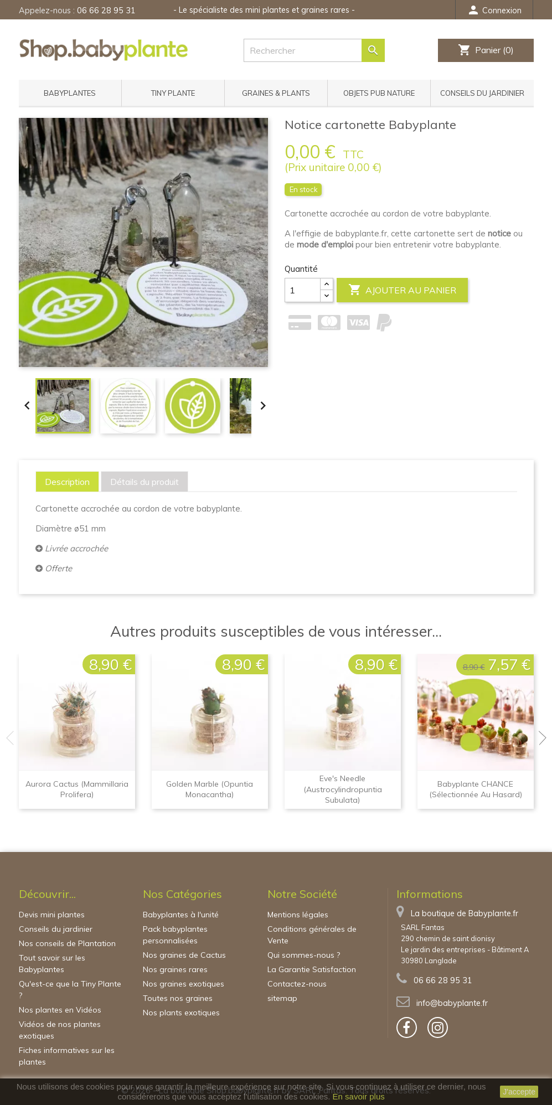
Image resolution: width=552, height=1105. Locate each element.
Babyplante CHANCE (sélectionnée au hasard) (475, 789)
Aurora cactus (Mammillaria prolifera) (76, 789)
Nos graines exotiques (183, 984)
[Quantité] (303, 290)
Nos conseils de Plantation (67, 943)
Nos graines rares (175, 969)
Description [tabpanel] (67, 481)
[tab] (67, 481)
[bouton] (406, 1027)
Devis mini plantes (52, 915)
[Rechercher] (314, 50)
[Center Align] (326, 284)
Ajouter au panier (402, 290)
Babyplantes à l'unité (181, 915)
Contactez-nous (297, 984)
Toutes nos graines (178, 998)
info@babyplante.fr (452, 1003)
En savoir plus (359, 1096)
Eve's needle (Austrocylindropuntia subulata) (342, 789)
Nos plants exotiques (181, 1013)
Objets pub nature (379, 93)
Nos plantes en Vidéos (60, 1010)
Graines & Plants (276, 93)
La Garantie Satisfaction (311, 969)
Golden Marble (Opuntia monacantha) (209, 789)
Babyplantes (70, 93)
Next (539, 738)
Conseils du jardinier (482, 93)
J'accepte (519, 1091)
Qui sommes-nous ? (303, 955)
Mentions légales (297, 915)
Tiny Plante (173, 93)
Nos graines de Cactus (184, 955)
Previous (13, 738)
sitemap (282, 998)
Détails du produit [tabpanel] (144, 481)
